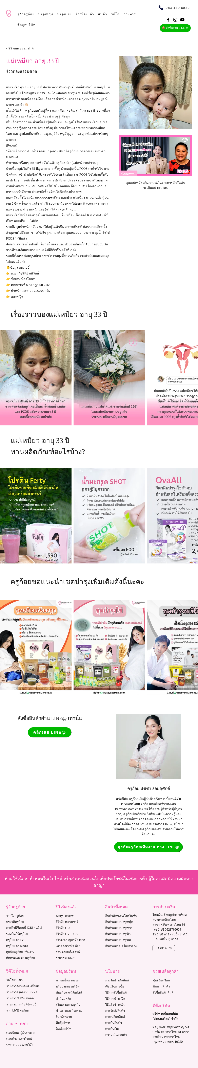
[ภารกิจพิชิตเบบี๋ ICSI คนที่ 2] (24, 928)
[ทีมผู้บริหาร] (74, 1023)
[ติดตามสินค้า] (171, 986)
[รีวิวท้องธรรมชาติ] (74, 922)
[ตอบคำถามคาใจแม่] (24, 1039)
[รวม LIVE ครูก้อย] (24, 1010)
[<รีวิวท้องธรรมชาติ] (29, 48)
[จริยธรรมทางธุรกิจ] (74, 1004)
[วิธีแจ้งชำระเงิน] (123, 1004)
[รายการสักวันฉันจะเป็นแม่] (24, 986)
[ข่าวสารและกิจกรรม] (74, 1010)
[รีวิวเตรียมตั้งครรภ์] (74, 952)
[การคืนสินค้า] (123, 1023)
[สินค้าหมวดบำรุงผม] (125, 940)
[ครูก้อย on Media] (24, 946)
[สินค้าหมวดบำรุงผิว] (125, 934)
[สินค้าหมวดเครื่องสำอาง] (125, 946)
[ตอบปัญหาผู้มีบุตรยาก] (24, 1032)
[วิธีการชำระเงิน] (123, 998)
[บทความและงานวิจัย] (24, 1045)
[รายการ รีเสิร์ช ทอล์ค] (24, 998)
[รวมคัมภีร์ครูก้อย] (24, 934)
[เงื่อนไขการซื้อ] (123, 986)
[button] (25, 14)
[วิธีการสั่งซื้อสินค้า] (123, 992)
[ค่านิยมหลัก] (74, 998)
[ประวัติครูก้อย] (24, 922)
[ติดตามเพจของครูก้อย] (24, 958)
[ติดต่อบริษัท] (74, 1029)
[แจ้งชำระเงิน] (164, 948)
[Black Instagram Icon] (175, 19)
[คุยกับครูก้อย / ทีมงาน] (24, 952)
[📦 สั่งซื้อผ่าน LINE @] (175, 28)
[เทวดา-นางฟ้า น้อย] (74, 946)
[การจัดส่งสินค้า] (123, 1010)
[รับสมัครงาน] (74, 1017)
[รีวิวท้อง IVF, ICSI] (74, 934)
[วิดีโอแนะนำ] (24, 980)
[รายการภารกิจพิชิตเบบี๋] (24, 1004)
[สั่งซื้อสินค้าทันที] (171, 992)
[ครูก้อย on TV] (24, 940)
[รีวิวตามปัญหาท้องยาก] (74, 940)
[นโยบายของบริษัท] (74, 986)
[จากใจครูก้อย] (24, 916)
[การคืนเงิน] (123, 1029)
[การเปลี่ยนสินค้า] (123, 1017)
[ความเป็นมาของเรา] (74, 980)
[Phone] (160, 7)
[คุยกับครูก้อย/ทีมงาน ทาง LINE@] (148, 847)
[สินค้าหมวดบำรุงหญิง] (125, 922)
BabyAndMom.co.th (128, 809)
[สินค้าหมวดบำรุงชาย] (125, 928)
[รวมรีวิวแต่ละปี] (74, 958)
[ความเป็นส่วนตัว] (123, 1035)
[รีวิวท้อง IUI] (74, 928)
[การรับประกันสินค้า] (123, 980)
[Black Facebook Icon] (168, 19)
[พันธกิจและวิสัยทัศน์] (74, 992)
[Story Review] (74, 916)
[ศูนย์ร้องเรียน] (171, 980)
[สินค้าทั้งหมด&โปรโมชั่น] (125, 916)
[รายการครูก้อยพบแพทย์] (24, 992)
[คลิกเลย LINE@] (49, 732)
